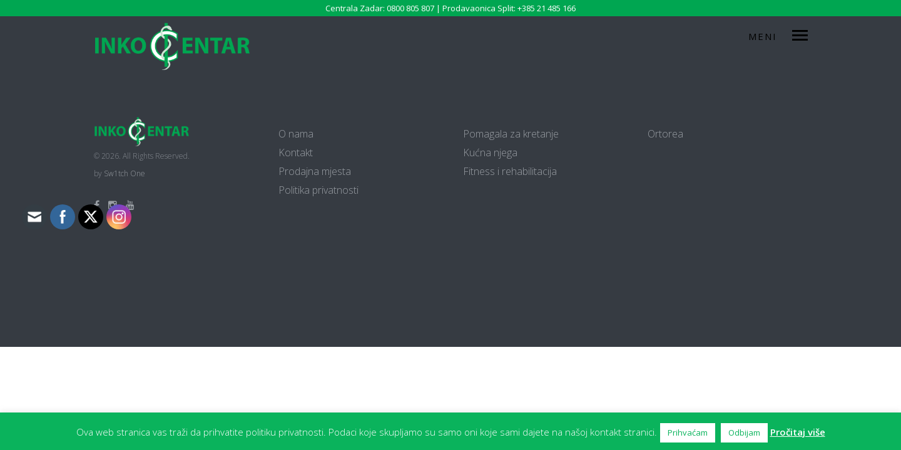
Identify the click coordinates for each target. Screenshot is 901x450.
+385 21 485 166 (546, 8)
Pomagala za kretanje (511, 134)
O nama (295, 134)
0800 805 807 (410, 8)
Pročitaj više (797, 432)
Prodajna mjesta (314, 171)
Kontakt (295, 152)
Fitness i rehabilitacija (510, 171)
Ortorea (665, 134)
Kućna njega (490, 152)
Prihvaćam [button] (688, 432)
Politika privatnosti (318, 190)
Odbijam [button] (744, 432)
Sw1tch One (124, 173)
